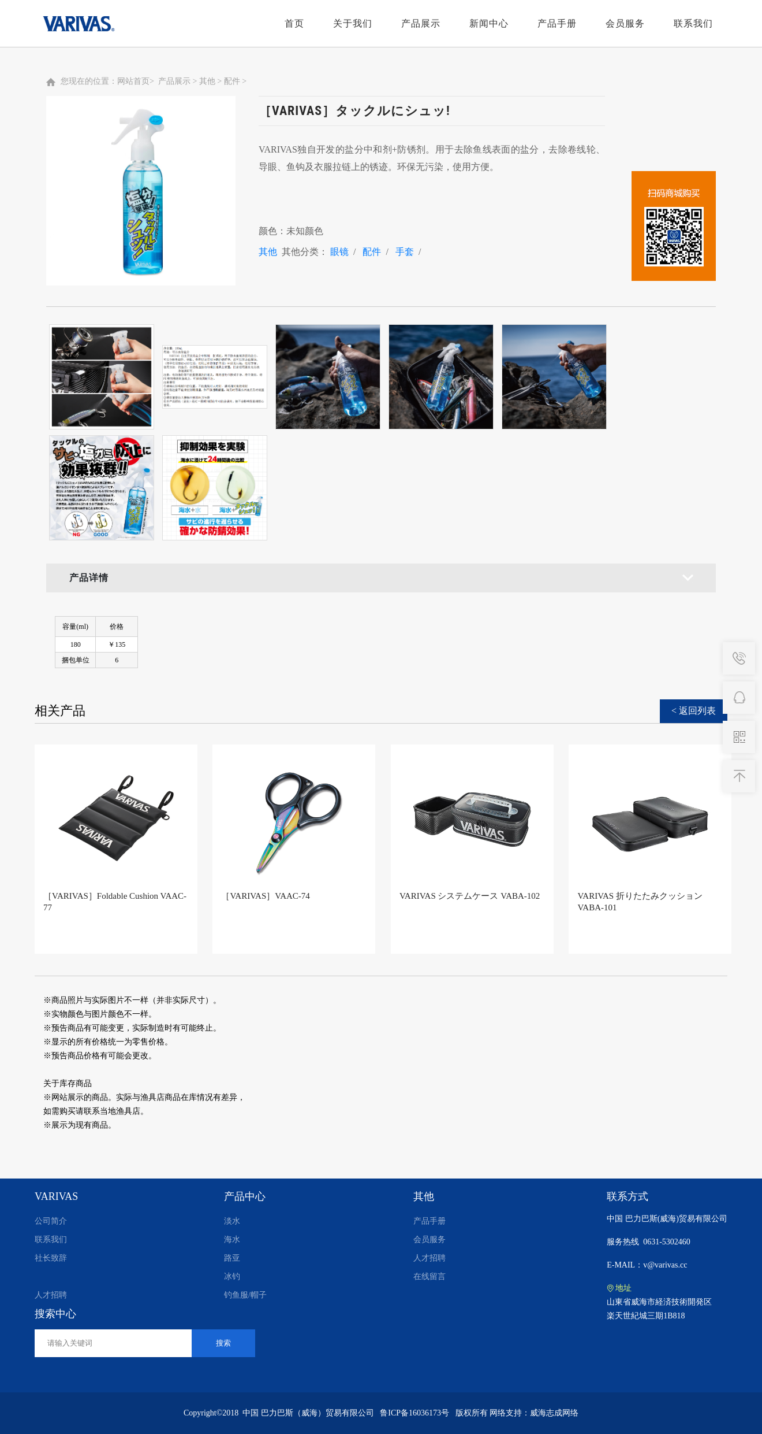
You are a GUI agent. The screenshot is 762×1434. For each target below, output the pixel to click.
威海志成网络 (554, 1413)
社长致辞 (51, 1258)
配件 (232, 81)
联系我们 (693, 23)
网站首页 (133, 81)
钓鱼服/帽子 (245, 1295)
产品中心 (245, 1196)
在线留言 (429, 1276)
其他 (207, 81)
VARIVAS (56, 1196)
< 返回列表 (693, 711)
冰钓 (232, 1276)
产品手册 (557, 23)
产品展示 (420, 23)
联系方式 (627, 1196)
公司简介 (51, 1221)
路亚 (232, 1258)
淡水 (232, 1221)
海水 (232, 1239)
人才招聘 (51, 1295)
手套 (404, 252)
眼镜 (339, 252)
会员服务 (625, 23)
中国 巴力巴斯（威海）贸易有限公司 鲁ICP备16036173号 (345, 1413)
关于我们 (352, 23)
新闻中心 (489, 23)
